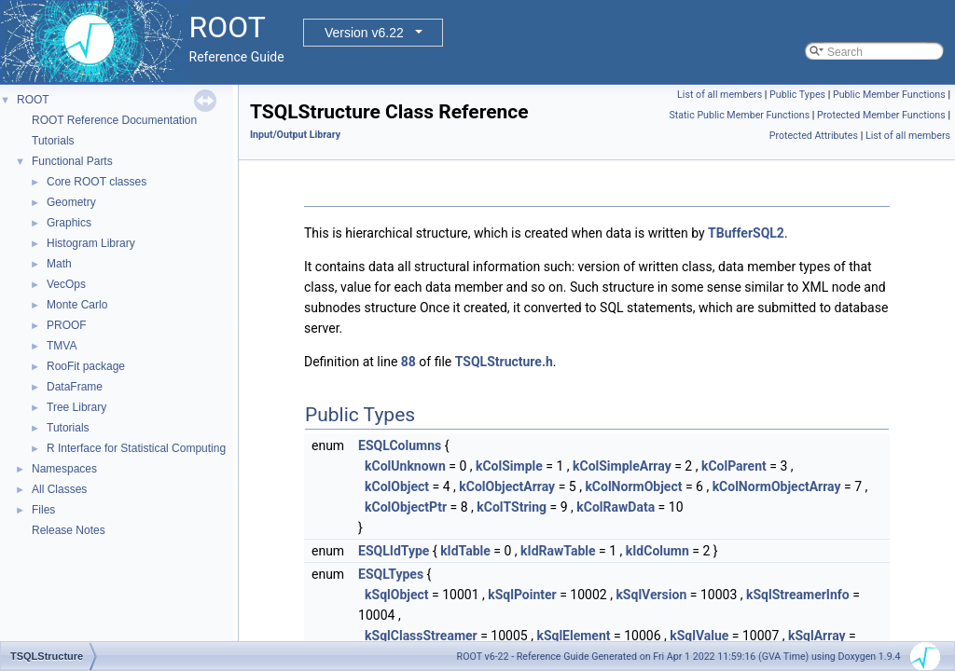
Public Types (797, 95)
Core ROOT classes (96, 181)
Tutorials (53, 140)
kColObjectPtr (406, 507)
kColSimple (509, 466)
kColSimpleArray (622, 466)
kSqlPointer (522, 594)
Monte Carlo (77, 304)
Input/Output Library (295, 135)
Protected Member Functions (881, 115)
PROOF (67, 325)
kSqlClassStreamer (421, 635)
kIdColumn (657, 550)
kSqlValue (699, 635)
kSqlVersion (651, 594)
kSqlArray (817, 635)
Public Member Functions (889, 95)
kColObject (397, 486)
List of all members (719, 95)
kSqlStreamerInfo (798, 594)
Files (43, 509)
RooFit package (86, 366)
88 (408, 361)
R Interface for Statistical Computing (136, 448)
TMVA (61, 345)
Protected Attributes (813, 136)
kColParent (734, 466)
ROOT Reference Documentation (114, 120)
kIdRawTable (557, 550)
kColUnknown (405, 466)
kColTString (512, 507)
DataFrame (75, 386)
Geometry (71, 202)
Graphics (69, 222)
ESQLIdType (393, 550)
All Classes (59, 489)
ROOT (33, 99)
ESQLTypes (390, 574)
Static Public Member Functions (739, 115)
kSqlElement (573, 635)
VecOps (66, 284)
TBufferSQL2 (746, 233)
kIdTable (465, 550)
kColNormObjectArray (777, 486)
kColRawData (615, 507)
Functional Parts (72, 161)
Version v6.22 (364, 32)
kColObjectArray (507, 486)
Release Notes (68, 530)
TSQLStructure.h (504, 361)
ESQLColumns (399, 445)
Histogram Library (91, 243)
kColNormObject (633, 486)
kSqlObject (396, 594)
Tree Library (76, 407)
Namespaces (64, 468)
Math (59, 263)
